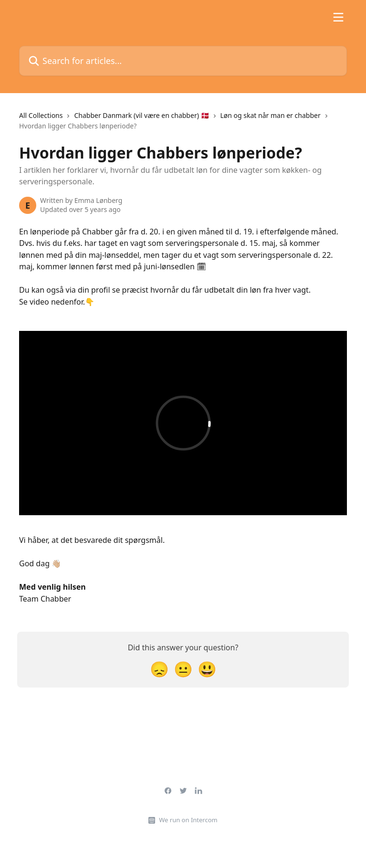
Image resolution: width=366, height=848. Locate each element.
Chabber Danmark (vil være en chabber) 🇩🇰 (141, 115)
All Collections (41, 115)
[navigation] (183, 124)
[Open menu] (338, 17)
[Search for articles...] (183, 61)
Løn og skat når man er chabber (270, 115)
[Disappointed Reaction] (159, 669)
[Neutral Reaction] (183, 669)
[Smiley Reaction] (207, 669)
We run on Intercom (188, 820)
